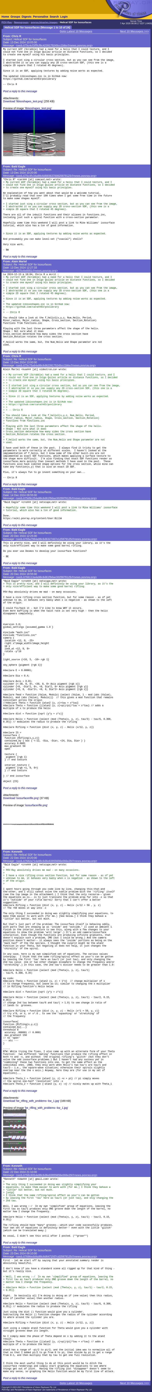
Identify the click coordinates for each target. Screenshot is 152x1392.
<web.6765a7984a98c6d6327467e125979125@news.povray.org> (56, 539)
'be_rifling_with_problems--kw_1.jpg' (46, 1107)
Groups (15, 16)
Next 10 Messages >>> (134, 31)
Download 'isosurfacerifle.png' (21, 798)
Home (5, 16)
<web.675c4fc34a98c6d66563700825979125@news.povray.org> (56, 175)
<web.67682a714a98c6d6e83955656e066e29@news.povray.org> (56, 860)
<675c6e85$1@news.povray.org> (37, 270)
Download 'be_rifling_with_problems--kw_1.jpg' (31, 1100)
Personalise (40, 16)
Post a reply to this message (20, 91)
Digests (27, 16)
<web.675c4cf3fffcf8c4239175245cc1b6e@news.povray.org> (54, 45)
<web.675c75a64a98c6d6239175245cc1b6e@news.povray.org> (56, 365)
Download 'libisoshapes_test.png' (23, 101)
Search (54, 16)
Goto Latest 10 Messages (76, 31)
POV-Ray (7, 22)
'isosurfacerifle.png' (36, 805)
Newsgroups (21, 22)
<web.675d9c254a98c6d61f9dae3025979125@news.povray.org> (56, 498)
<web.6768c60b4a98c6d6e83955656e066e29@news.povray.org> (56, 1175)
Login (64, 16)
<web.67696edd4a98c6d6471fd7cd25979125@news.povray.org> (56, 1256)
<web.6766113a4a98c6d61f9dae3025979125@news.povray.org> (56, 577)
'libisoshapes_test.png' (38, 108)
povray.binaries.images (44, 22)
